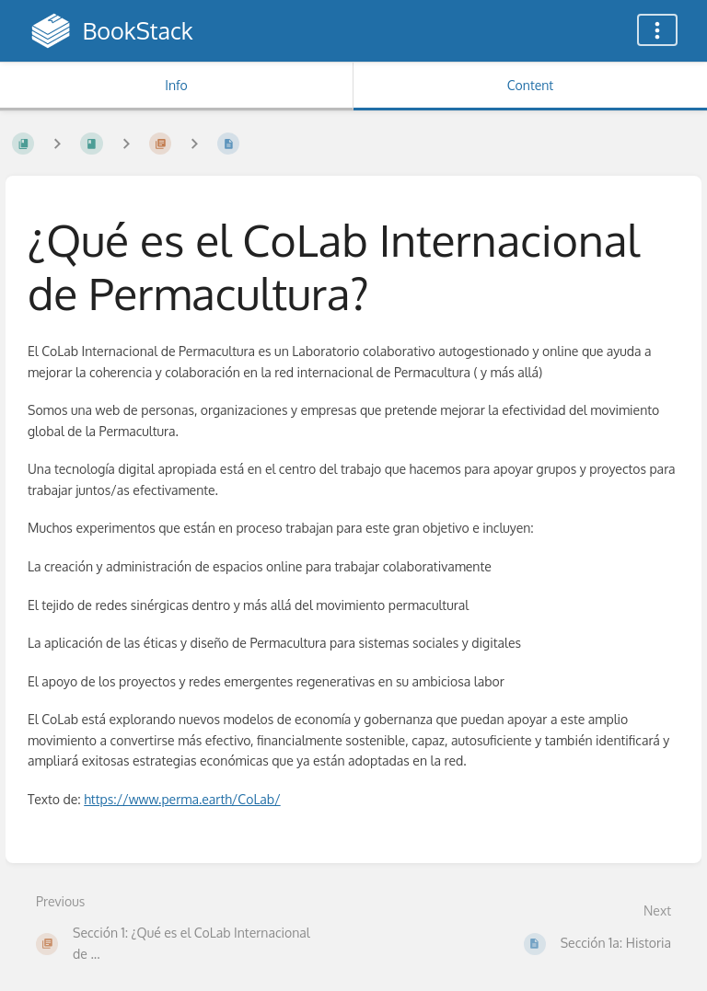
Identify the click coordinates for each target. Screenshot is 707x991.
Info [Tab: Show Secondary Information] (176, 85)
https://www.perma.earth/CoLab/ (182, 799)
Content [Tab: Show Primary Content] (530, 85)
